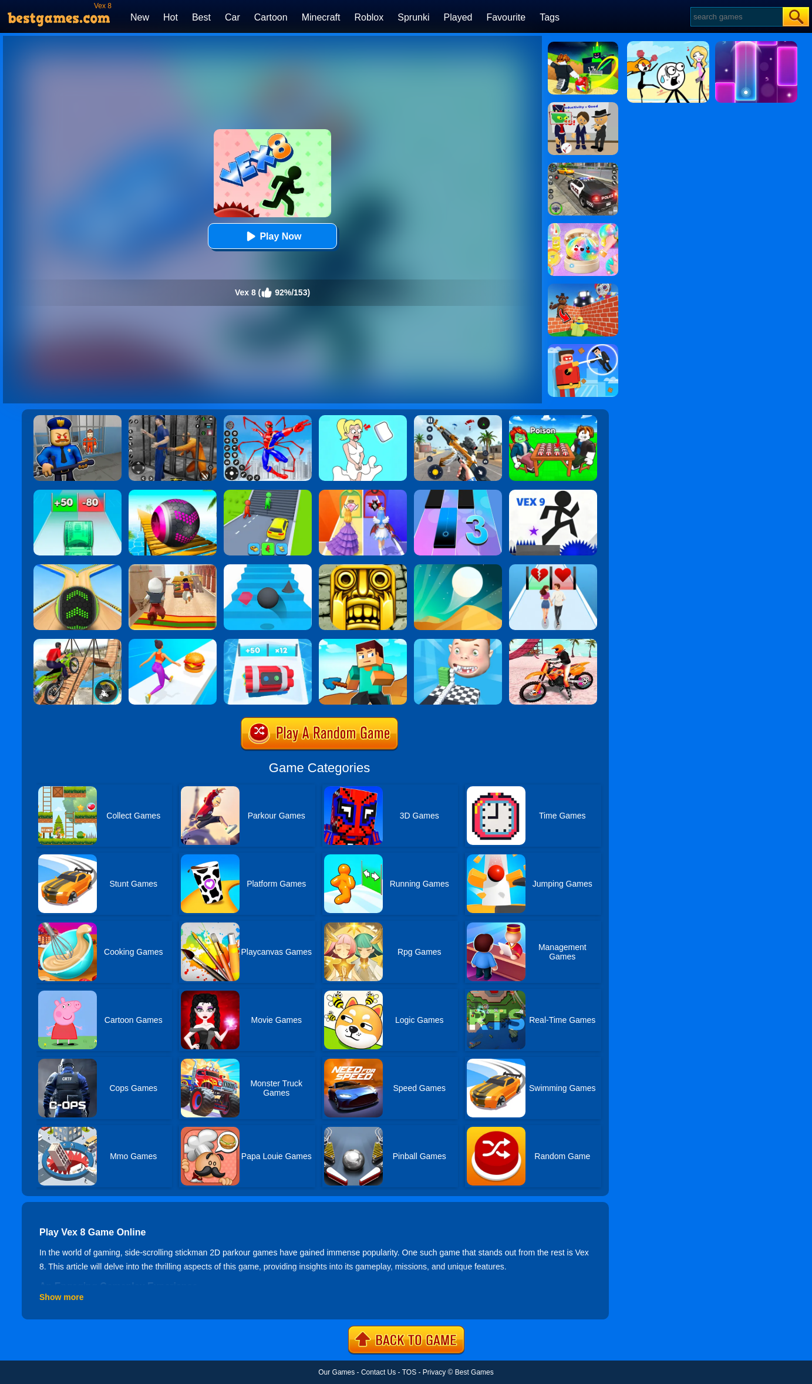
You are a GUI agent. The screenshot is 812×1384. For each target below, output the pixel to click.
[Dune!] (458, 568)
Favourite (505, 17)
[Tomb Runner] (363, 568)
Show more (61, 1297)
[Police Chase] (583, 167)
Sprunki (413, 17)
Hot (170, 17)
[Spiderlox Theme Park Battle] (268, 419)
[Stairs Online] (268, 568)
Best (201, 17)
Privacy (434, 1372)
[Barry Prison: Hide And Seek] (77, 419)
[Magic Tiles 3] (458, 494)
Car (232, 17)
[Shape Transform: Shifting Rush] (268, 494)
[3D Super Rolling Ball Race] (173, 494)
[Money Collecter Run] (77, 494)
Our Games (336, 1372)
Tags (550, 17)
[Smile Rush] (458, 643)
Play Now (272, 236)
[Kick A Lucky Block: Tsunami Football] (583, 46)
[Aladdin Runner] (173, 568)
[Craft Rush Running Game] (363, 643)
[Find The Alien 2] (583, 106)
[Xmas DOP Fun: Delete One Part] (363, 419)
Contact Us (378, 1372)
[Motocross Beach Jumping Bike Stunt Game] (553, 643)
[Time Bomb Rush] (268, 643)
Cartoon (271, 17)
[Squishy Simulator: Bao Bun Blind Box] (583, 227)
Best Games (474, 1372)
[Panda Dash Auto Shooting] (458, 419)
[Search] (735, 16)
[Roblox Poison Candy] (553, 419)
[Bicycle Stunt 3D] (77, 643)
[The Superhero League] (583, 348)
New (139, 17)
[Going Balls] (77, 568)
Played (458, 17)
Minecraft (321, 17)
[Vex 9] (553, 494)
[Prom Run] (363, 494)
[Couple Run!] (553, 568)
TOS (409, 1372)
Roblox (368, 17)
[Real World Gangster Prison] (173, 419)
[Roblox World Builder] (583, 288)
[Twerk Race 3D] (173, 643)
